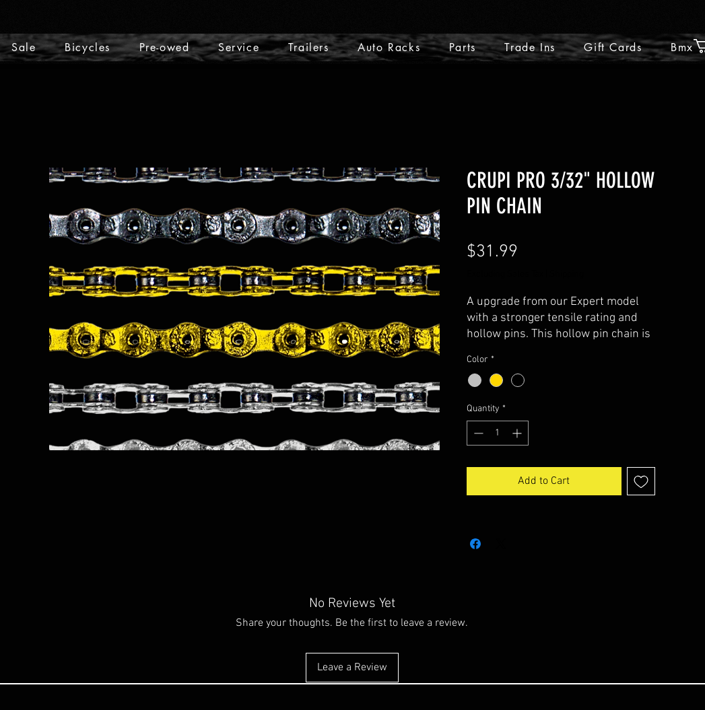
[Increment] (518, 433)
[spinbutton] (497, 433)
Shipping (566, 274)
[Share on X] (501, 544)
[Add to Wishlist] (641, 481)
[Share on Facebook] (475, 544)
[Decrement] (477, 433)
